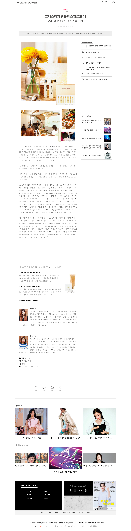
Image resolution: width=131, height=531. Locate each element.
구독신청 (29, 523)
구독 (106, 509)
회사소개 (66, 523)
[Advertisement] (44, 251)
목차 (101, 509)
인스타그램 (75, 490)
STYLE (65, 9)
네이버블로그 (85, 490)
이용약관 (85, 523)
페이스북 (70, 490)
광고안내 (34, 523)
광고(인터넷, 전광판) (73, 523)
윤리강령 (39, 523)
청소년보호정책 (100, 523)
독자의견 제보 (45, 523)
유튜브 (80, 490)
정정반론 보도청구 (53, 523)
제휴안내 (81, 523)
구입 (112, 509)
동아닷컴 (61, 523)
